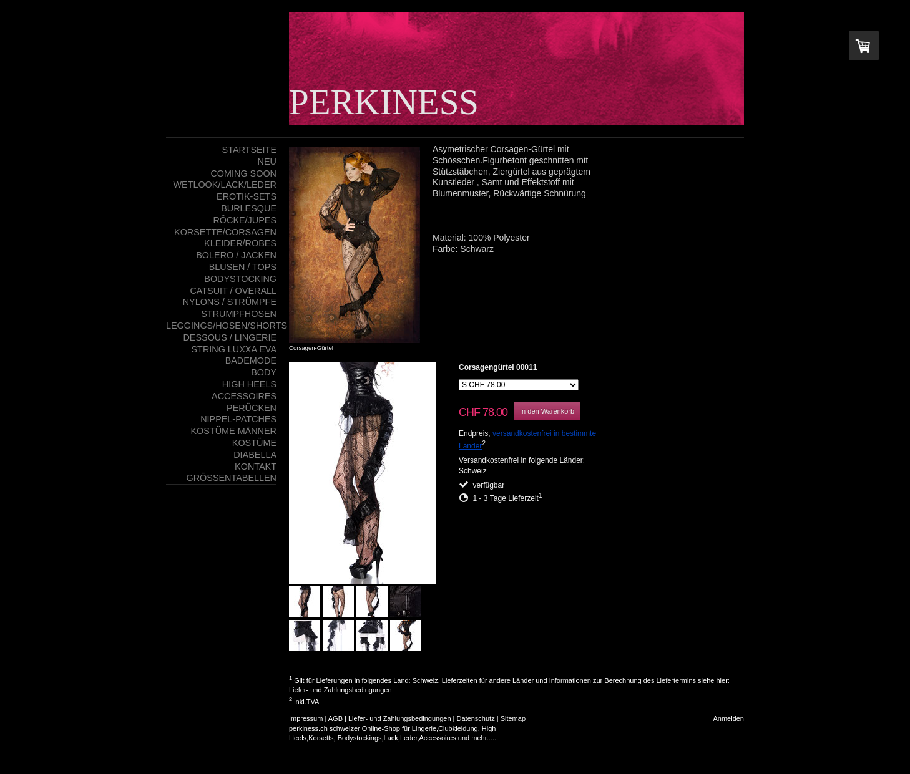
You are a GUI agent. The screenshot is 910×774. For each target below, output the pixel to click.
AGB (335, 718)
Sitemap (513, 718)
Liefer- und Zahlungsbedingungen (340, 690)
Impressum (306, 718)
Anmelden (728, 718)
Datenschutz (476, 718)
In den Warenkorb (547, 411)
